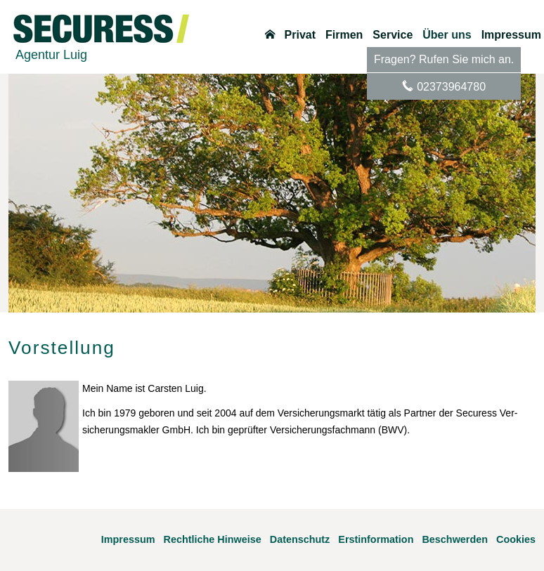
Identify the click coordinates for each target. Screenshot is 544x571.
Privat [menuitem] (300, 35)
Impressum (128, 539)
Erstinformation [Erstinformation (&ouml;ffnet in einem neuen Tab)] (375, 539)
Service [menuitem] (393, 35)
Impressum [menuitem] (511, 35)
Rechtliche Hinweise (212, 539)
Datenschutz (300, 539)
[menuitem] (270, 35)
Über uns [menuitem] (446, 35)
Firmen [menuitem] (344, 35)
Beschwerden (455, 539)
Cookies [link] (516, 539)
